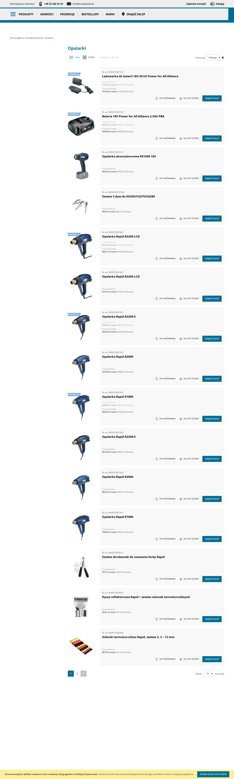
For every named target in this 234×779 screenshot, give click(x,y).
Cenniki (99, 739)
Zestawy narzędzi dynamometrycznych (34, 338)
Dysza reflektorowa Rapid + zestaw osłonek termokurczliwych (146, 597)
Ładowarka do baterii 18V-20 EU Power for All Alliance (140, 76)
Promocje (70, 28)
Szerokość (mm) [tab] (28, 635)
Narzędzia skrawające (34, 212)
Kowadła (34, 417)
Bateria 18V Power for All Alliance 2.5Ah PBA (133, 116)
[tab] (12, 53)
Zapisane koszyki (196, 3)
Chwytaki (34, 92)
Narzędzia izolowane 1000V (34, 172)
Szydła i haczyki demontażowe (34, 272)
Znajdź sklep (136, 28)
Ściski (34, 285)
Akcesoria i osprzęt (37, 53)
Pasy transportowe (37, 496)
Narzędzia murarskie (34, 185)
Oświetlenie (37, 440)
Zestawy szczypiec (34, 397)
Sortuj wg (200, 57)
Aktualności (16, 746)
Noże (34, 225)
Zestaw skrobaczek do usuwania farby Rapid (133, 557)
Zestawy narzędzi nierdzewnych (34, 351)
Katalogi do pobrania (106, 746)
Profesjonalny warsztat (107, 767)
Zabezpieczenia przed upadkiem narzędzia (34, 311)
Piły (34, 245)
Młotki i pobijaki (34, 145)
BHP (37, 463)
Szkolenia (53, 746)
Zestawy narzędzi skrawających (34, 364)
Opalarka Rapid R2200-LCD (121, 236)
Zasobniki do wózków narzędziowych (34, 318)
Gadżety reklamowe (37, 489)
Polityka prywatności (106, 760)
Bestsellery (93, 28)
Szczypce (34, 258)
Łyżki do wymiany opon (34, 126)
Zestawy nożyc (34, 391)
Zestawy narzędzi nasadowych (34, 344)
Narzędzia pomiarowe (37, 79)
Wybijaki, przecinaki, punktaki (34, 298)
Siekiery (34, 252)
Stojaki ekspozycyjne (37, 447)
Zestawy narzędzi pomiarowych (34, 358)
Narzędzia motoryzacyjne (34, 179)
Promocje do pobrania (107, 753)
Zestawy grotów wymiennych (34, 324)
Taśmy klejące (37, 502)
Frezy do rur (34, 99)
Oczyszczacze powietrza (37, 434)
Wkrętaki (34, 291)
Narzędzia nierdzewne (34, 198)
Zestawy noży (34, 384)
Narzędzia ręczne (35, 37)
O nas (13, 739)
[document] (117, 774)
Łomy (34, 119)
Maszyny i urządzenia (37, 60)
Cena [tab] (21, 535)
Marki (113, 28)
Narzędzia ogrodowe (34, 205)
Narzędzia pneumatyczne (37, 73)
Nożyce (34, 232)
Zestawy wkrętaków (34, 404)
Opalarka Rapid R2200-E (119, 316)
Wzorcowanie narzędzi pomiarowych (145, 756)
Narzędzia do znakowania (34, 165)
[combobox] (155, 15)
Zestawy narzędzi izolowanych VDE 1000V (34, 411)
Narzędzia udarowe (34, 218)
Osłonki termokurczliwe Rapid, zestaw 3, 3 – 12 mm (138, 637)
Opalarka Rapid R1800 (117, 397)
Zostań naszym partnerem (24, 753)
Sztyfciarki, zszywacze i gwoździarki (34, 265)
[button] (189, 98)
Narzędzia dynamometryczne (37, 66)
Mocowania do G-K (34, 424)
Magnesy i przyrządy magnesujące (34, 132)
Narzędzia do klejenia (34, 152)
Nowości (49, 28)
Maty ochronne (34, 139)
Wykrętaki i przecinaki (34, 305)
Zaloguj (220, 3)
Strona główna (17, 37)
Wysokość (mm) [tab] (28, 628)
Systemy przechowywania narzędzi (37, 455)
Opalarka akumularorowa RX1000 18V (129, 156)
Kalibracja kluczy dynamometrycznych (144, 743)
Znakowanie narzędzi (145, 766)
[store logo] (28, 14)
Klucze (34, 112)
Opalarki (34, 238)
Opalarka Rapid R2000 (117, 356)
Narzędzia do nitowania (34, 159)
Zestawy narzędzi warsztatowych (34, 378)
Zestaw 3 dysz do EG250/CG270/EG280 (128, 196)
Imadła (34, 106)
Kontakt (52, 739)
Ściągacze (34, 278)
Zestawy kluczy (34, 331)
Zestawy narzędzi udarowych (34, 371)
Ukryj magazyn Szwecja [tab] (33, 522)
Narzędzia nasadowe (34, 192)
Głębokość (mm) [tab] (28, 559)
